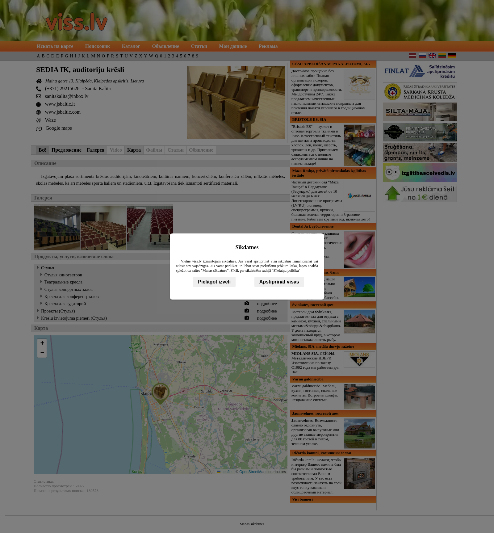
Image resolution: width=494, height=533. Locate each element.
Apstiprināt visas (279, 281)
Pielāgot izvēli (214, 281)
